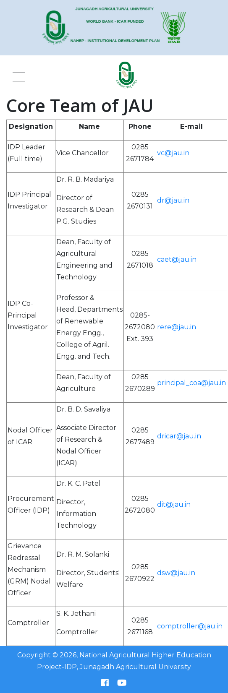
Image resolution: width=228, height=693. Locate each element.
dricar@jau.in (179, 436)
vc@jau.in (173, 153)
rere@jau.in (176, 327)
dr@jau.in (173, 200)
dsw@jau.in (176, 573)
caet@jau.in (177, 259)
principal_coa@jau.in (191, 383)
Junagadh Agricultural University (135, 667)
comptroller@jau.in (190, 626)
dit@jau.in (174, 504)
